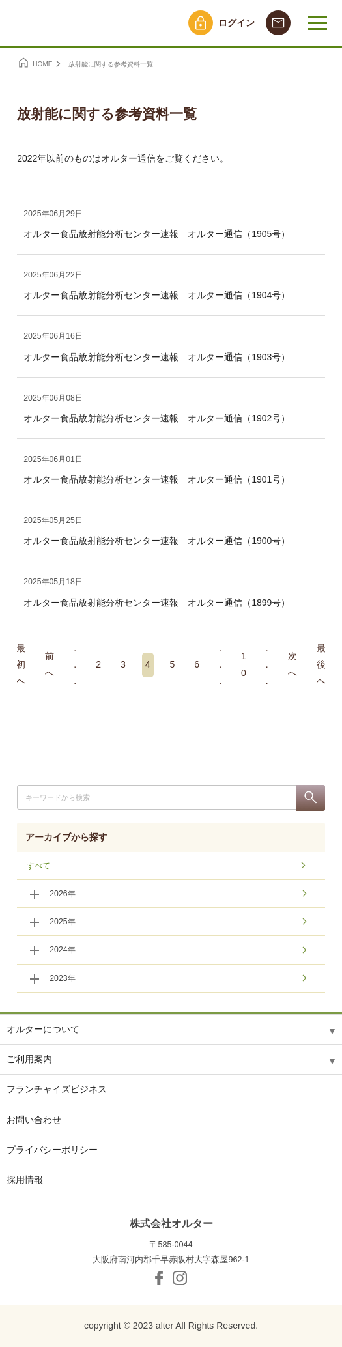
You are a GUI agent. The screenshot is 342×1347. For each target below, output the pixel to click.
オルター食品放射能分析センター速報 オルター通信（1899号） (156, 602)
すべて (38, 865)
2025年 (62, 921)
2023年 (62, 978)
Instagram (180, 1278)
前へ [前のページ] (49, 665)
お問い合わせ (34, 1119)
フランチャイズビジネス (57, 1089)
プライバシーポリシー (52, 1149)
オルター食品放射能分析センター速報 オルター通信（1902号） (156, 418)
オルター (63, 23)
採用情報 (25, 1179)
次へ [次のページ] (292, 665)
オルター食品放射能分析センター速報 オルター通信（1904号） (156, 295)
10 (243, 665)
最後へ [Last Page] (321, 665)
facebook (159, 1278)
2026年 (62, 893)
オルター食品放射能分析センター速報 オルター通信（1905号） (156, 234)
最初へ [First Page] (20, 665)
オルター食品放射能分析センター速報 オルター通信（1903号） (156, 357)
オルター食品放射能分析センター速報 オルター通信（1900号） (156, 540)
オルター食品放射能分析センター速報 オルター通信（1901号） (156, 479)
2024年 (62, 949)
